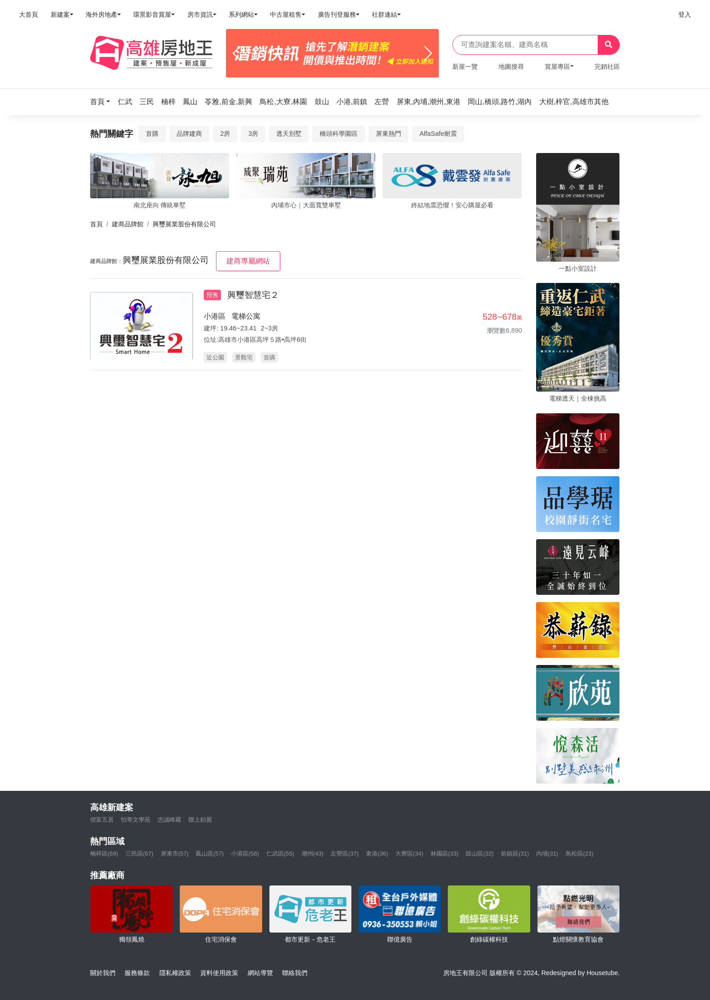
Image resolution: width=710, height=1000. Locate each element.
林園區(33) (445, 853)
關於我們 (102, 972)
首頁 (96, 224)
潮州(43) (313, 853)
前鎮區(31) (515, 853)
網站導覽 (260, 972)
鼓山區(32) (479, 853)
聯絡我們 (294, 972)
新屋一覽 (465, 66)
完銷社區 (607, 66)
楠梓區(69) (104, 853)
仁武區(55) (280, 853)
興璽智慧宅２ (253, 295)
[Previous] (236, 53)
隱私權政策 (175, 972)
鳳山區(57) (210, 853)
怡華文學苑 (135, 819)
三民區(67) (139, 853)
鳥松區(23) (580, 853)
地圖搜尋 (511, 66)
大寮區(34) (409, 853)
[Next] (428, 53)
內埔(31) (547, 853)
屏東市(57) (175, 853)
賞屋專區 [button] (557, 66)
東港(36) (377, 853)
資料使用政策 (219, 972)
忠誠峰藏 (169, 819)
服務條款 (137, 972)
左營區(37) (345, 853)
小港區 (214, 316)
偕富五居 (102, 819)
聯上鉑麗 (200, 819)
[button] (102, 101)
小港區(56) (245, 853)
